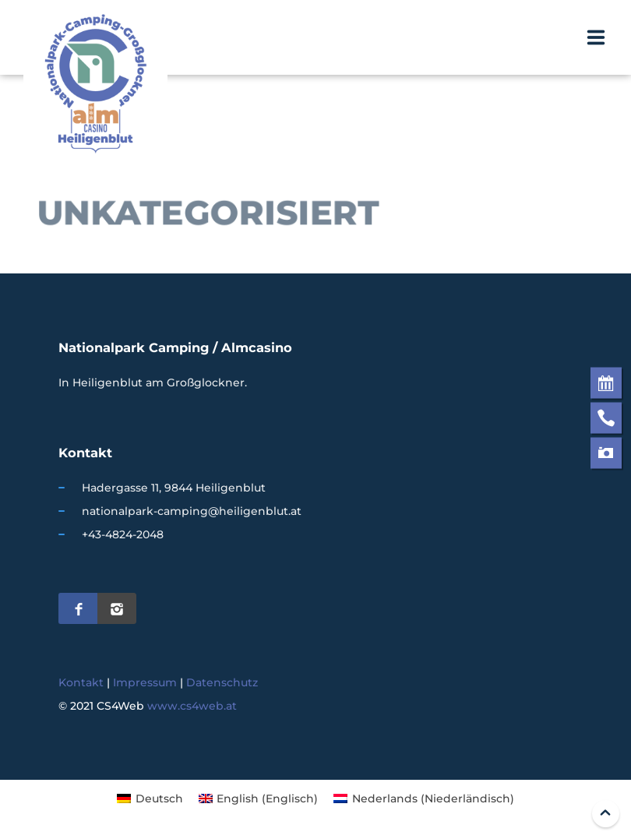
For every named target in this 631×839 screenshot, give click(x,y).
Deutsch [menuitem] (159, 798)
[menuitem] (150, 798)
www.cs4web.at (192, 706)
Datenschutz (222, 682)
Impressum (145, 682)
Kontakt (81, 682)
